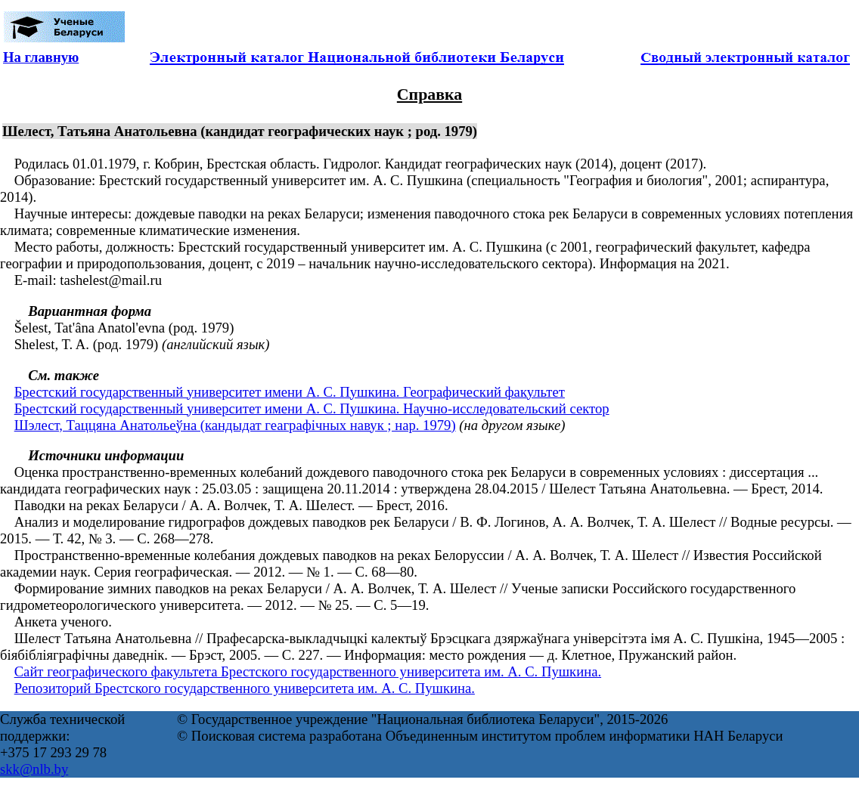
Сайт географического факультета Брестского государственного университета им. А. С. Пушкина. (307, 671)
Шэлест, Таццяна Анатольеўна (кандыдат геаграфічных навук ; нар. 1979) (235, 425)
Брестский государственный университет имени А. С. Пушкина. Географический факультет (289, 392)
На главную (41, 57)
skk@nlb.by (34, 769)
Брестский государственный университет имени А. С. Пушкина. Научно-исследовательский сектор (311, 408)
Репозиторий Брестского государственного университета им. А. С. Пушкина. (244, 688)
